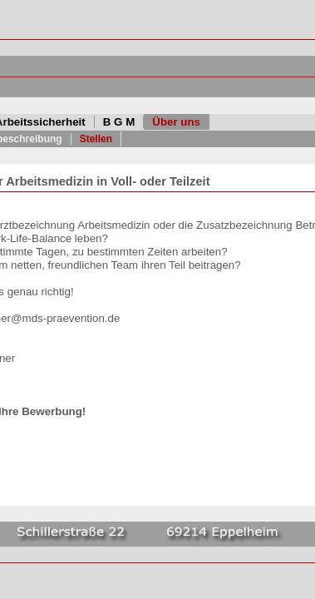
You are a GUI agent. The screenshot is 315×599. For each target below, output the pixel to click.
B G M (119, 122)
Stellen (96, 139)
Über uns (176, 122)
